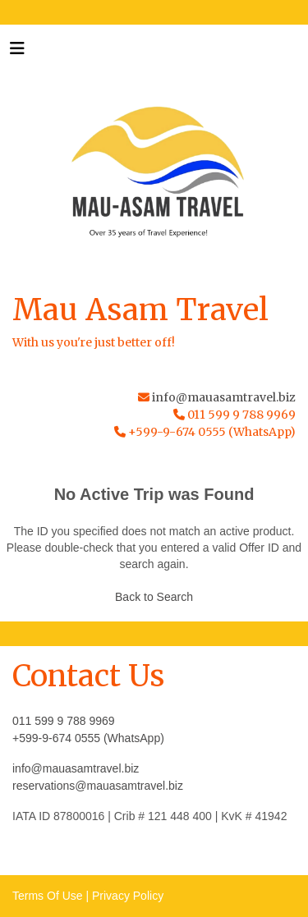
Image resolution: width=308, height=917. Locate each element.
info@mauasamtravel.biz (224, 397)
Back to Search (154, 596)
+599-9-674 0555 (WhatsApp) (88, 738)
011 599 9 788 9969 (63, 720)
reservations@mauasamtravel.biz (97, 785)
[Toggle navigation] (17, 52)
